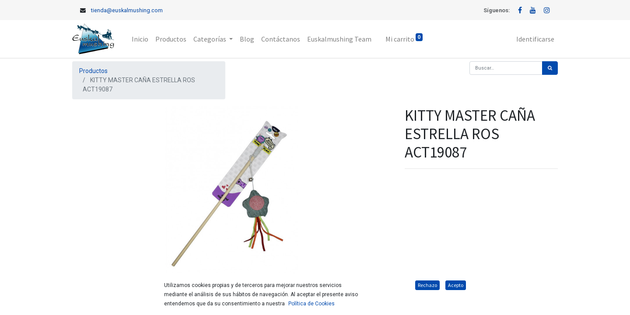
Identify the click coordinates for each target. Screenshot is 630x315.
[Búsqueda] (550, 68)
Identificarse (535, 39)
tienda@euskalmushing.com (127, 10)
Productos (93, 70)
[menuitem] (140, 39)
